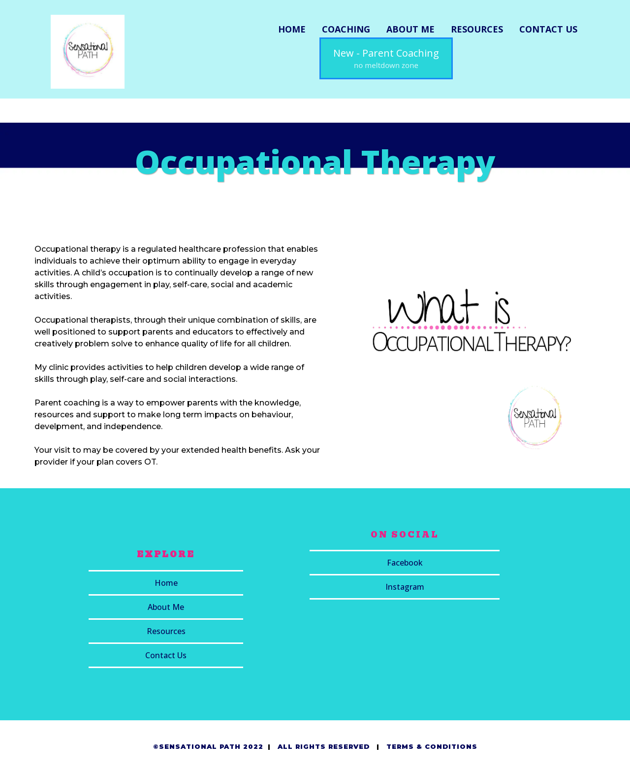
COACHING (346, 29)
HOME (292, 29)
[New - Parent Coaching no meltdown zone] (386, 58)
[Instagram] (405, 587)
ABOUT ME (410, 29)
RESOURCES (477, 29)
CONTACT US (548, 29)
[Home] (166, 583)
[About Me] (166, 608)
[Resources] (166, 632)
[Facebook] (405, 563)
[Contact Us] (166, 656)
